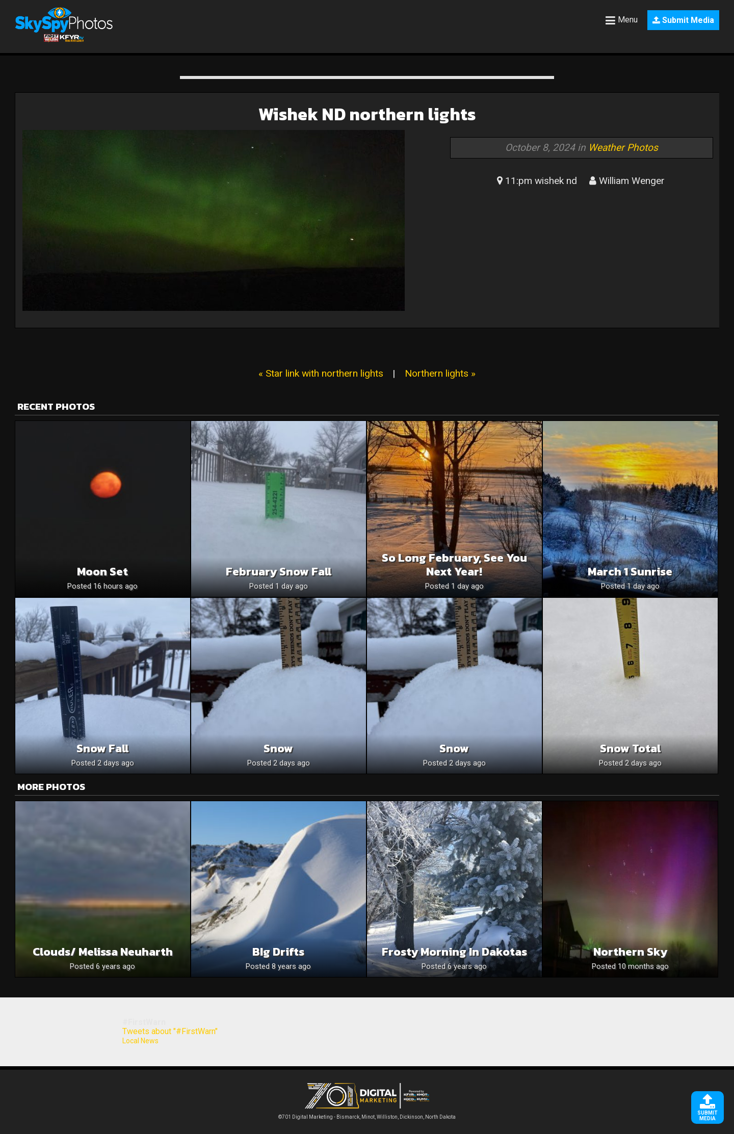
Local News (140, 1041)
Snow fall (102, 748)
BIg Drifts (278, 952)
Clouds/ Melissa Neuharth (103, 952)
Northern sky (630, 952)
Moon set (102, 571)
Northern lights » (440, 373)
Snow (278, 748)
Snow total (630, 748)
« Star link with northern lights (320, 373)
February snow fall (278, 571)
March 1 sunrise (630, 571)
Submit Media (683, 20)
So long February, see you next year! (454, 564)
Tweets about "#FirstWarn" (170, 1031)
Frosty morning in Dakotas (454, 952)
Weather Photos (623, 147)
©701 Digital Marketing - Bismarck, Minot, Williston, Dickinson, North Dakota (367, 1114)
